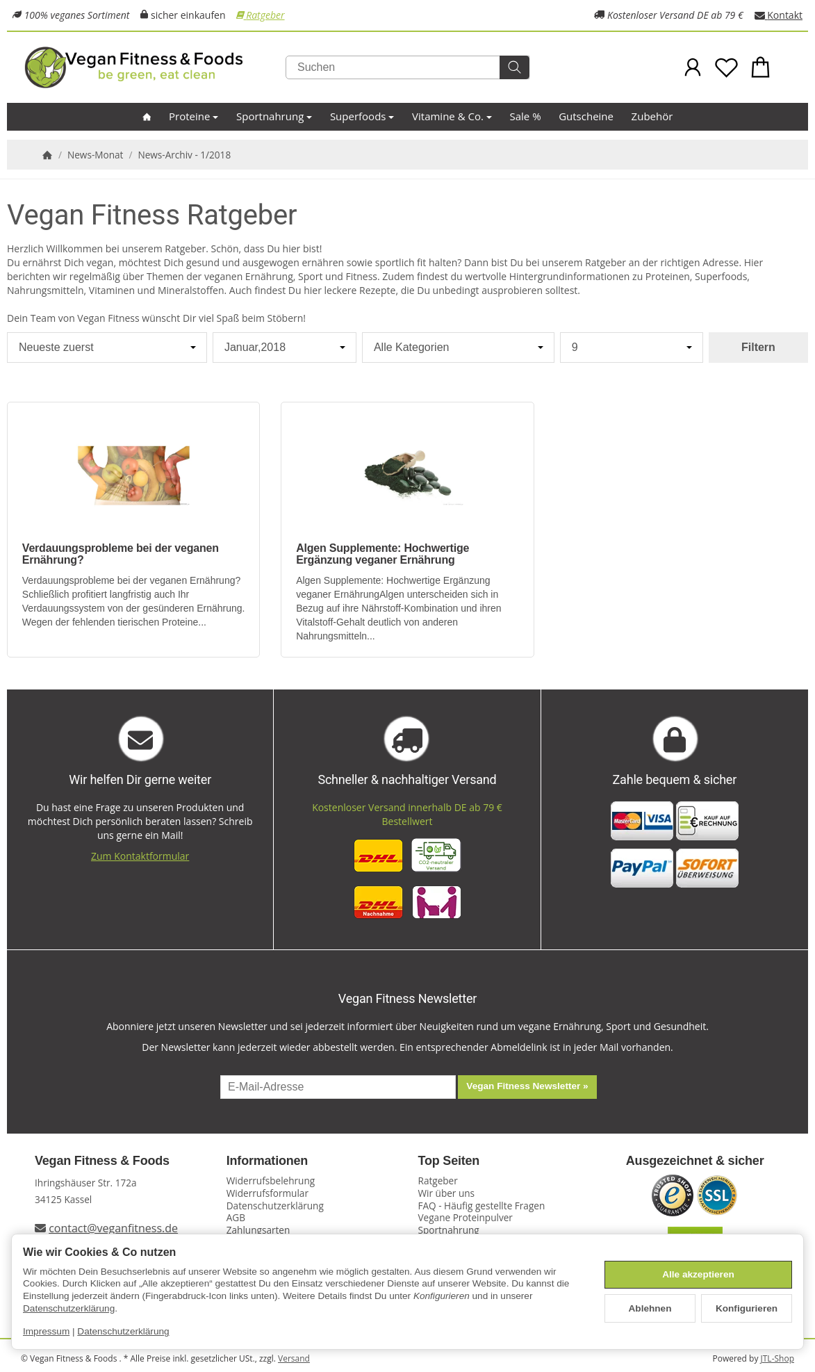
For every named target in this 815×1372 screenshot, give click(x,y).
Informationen (267, 1161)
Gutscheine (586, 116)
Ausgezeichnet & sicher (695, 1161)
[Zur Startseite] (164, 67)
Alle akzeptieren (698, 1274)
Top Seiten (449, 1161)
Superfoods (362, 116)
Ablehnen (650, 1308)
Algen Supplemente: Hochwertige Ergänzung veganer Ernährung (382, 554)
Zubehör (652, 116)
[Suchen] (407, 67)
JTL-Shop (777, 1358)
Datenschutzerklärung (69, 1308)
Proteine (193, 116)
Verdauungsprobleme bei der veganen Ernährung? (120, 554)
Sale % (525, 116)
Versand (294, 1358)
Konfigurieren (746, 1308)
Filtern (758, 347)
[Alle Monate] (284, 347)
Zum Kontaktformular (140, 856)
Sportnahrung (274, 116)
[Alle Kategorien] (458, 347)
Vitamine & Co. (452, 116)
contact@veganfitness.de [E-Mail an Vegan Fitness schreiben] (113, 1228)
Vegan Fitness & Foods (102, 1161)
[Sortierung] (107, 347)
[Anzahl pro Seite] (631, 347)
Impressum (46, 1331)
